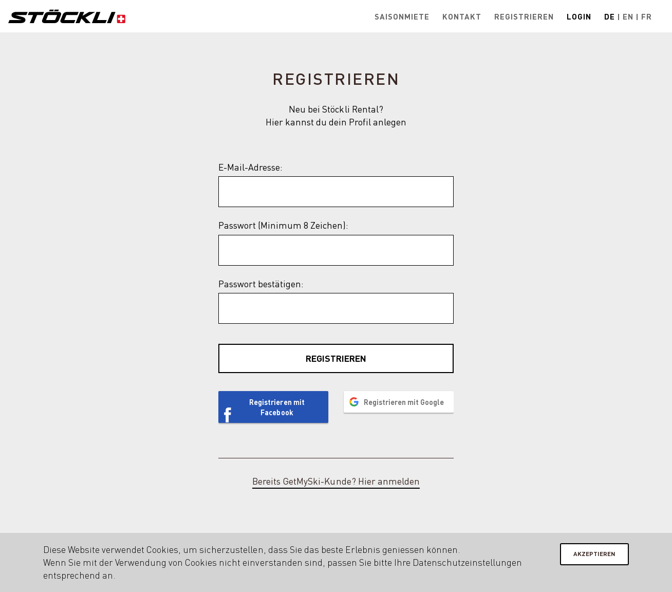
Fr (646, 16)
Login (579, 16)
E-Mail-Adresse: (250, 167)
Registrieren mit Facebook (276, 407)
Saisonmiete (402, 16)
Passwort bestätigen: (261, 283)
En (628, 16)
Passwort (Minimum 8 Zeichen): (283, 225)
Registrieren (524, 16)
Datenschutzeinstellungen (467, 562)
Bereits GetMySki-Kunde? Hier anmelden (335, 481)
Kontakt (461, 16)
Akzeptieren (594, 554)
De (609, 16)
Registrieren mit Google (404, 401)
